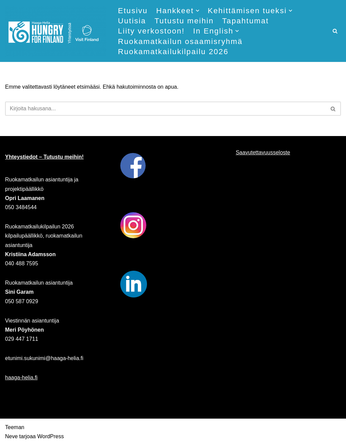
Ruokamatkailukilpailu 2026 (173, 51)
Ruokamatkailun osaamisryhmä (180, 41)
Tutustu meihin (184, 21)
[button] (197, 11)
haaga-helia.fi (21, 377)
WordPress (50, 436)
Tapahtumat (245, 21)
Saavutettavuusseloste (263, 152)
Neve (11, 436)
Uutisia (132, 21)
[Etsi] (335, 31)
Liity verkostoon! (151, 31)
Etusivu (133, 10)
